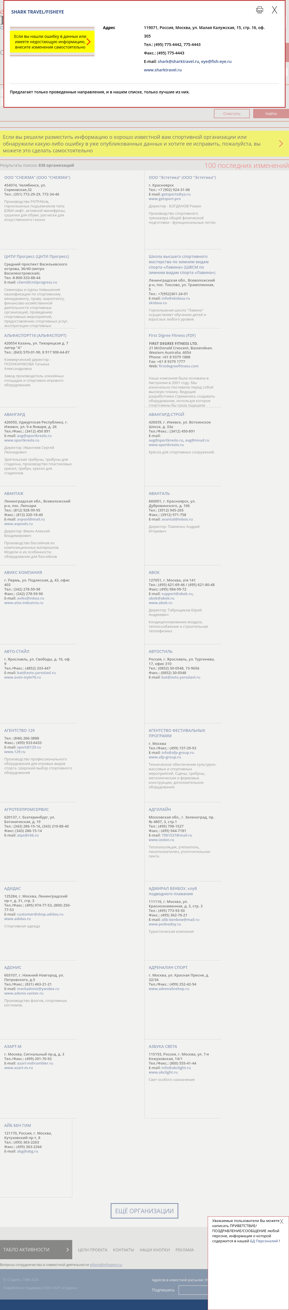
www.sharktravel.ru (163, 70)
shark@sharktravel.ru (178, 61)
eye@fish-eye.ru (216, 61)
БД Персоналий (264, 1240)
